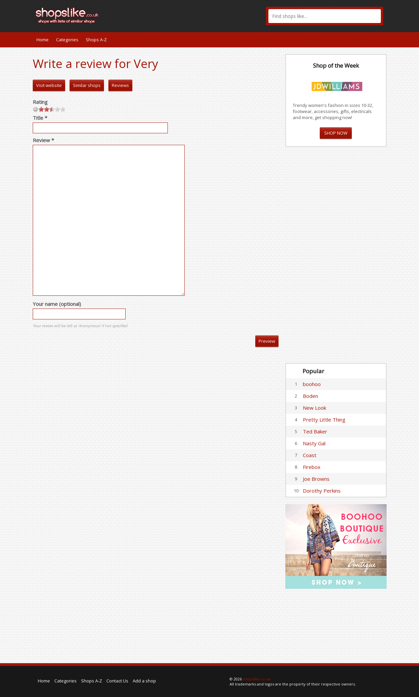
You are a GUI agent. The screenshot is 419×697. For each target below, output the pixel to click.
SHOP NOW (335, 133)
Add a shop (144, 681)
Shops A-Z (96, 40)
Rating (40, 101)
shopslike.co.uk (256, 678)
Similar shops (87, 85)
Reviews (120, 85)
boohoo (312, 384)
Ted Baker (315, 431)
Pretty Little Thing (324, 419)
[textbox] (324, 16)
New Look (314, 407)
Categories (67, 40)
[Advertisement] (336, 255)
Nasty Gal (314, 443)
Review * (43, 140)
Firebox (311, 467)
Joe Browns (316, 478)
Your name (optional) (57, 303)
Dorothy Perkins (322, 490)
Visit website (49, 85)
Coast (309, 455)
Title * (40, 117)
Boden (310, 395)
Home (42, 40)
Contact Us (117, 681)
